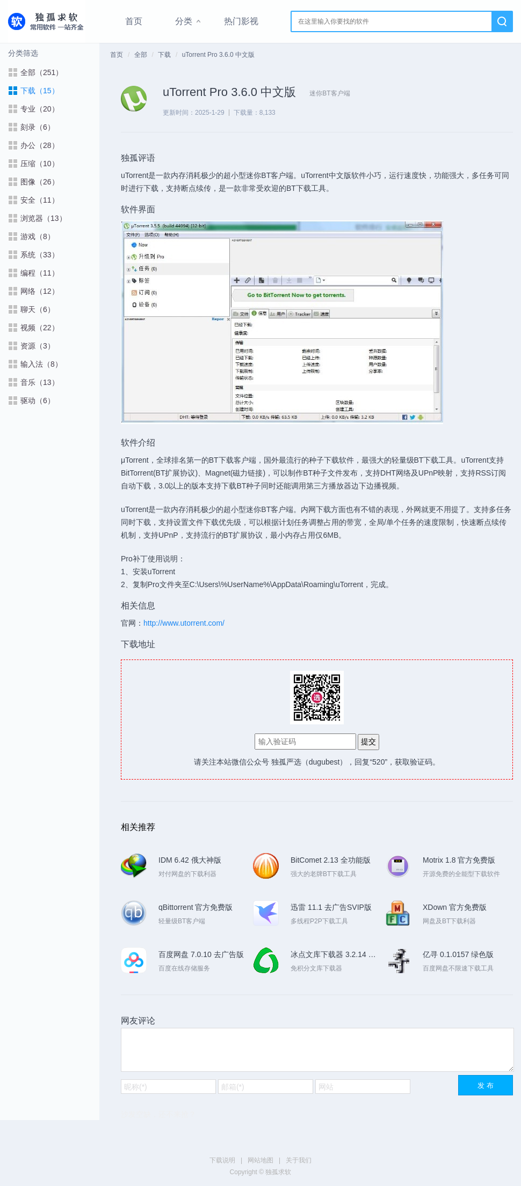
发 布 (485, 1085)
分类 (183, 21)
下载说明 (222, 1160)
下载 (164, 54)
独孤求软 (46, 21)
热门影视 (241, 21)
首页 (133, 21)
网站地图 (260, 1160)
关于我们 (299, 1160)
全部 (140, 54)
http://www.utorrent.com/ (184, 623)
